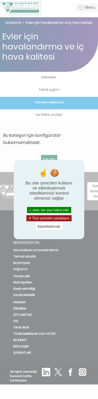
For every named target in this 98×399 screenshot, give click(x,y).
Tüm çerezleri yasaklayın (49, 218)
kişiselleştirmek (49, 226)
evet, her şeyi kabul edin (49, 210)
